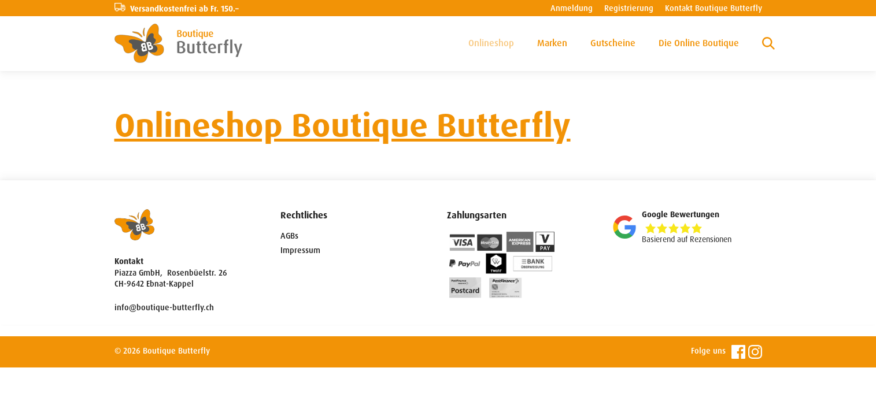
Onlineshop (491, 43)
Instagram (755, 352)
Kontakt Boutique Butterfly (713, 8)
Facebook (738, 352)
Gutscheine (612, 43)
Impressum (300, 250)
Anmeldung (571, 8)
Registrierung (628, 8)
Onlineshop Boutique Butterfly (342, 125)
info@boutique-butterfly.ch (164, 307)
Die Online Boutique (699, 43)
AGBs (289, 236)
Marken (552, 43)
